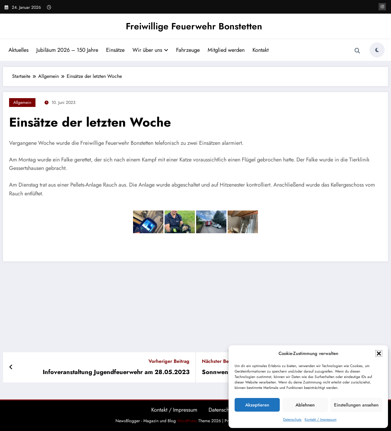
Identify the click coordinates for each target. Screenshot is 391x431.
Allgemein (22, 102)
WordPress (187, 421)
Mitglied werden (226, 50)
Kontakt (260, 50)
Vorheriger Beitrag (169, 361)
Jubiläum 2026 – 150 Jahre (67, 50)
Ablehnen (305, 405)
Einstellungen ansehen (356, 405)
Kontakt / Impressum (320, 419)
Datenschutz (292, 419)
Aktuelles (18, 50)
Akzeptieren (257, 405)
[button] (379, 353)
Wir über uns (150, 50)
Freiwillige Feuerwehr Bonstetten (194, 26)
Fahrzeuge (188, 50)
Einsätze (115, 50)
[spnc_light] (377, 50)
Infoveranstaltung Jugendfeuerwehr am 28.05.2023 (116, 372)
